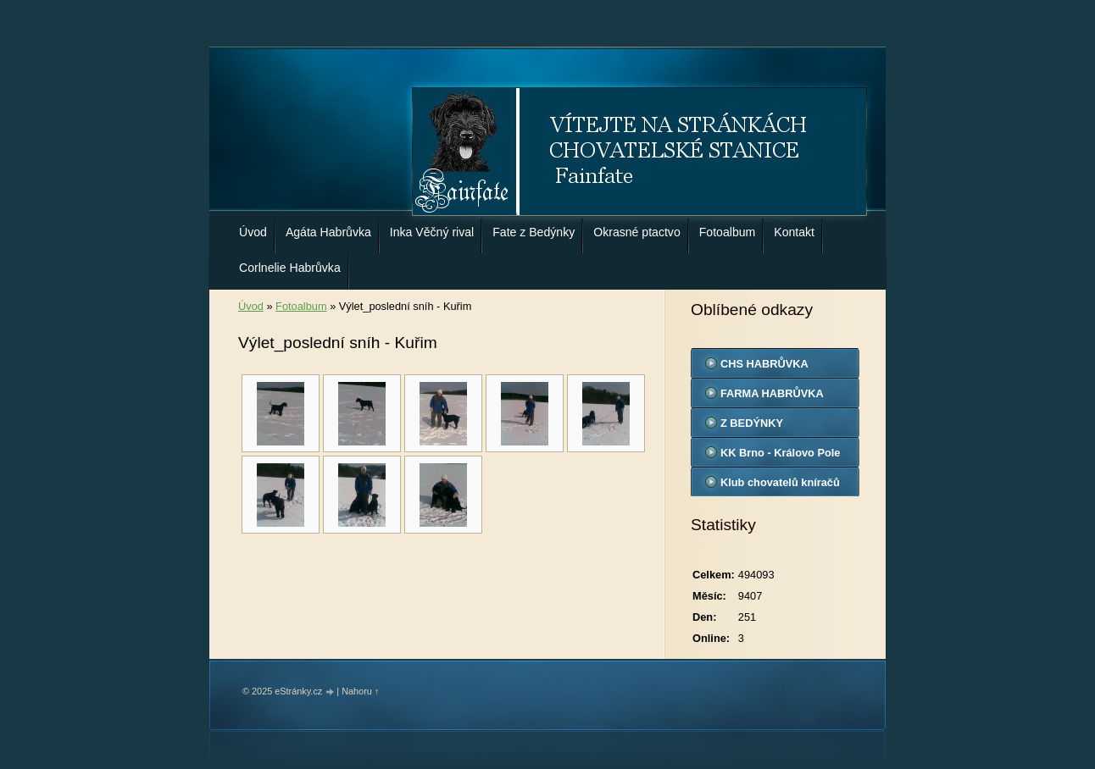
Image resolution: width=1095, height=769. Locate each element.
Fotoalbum (727, 232)
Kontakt (794, 232)
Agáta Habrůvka (328, 232)
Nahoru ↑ (360, 691)
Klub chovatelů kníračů (780, 482)
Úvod (253, 232)
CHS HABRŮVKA (764, 363)
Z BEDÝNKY (751, 423)
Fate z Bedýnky (533, 232)
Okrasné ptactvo (637, 232)
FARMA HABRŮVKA (772, 393)
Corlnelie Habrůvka (290, 267)
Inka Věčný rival (432, 232)
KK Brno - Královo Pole (780, 452)
